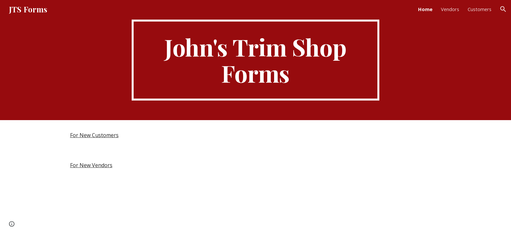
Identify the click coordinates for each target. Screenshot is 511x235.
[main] (255, 60)
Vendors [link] (450, 9)
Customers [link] (479, 9)
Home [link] (425, 9)
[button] (503, 9)
